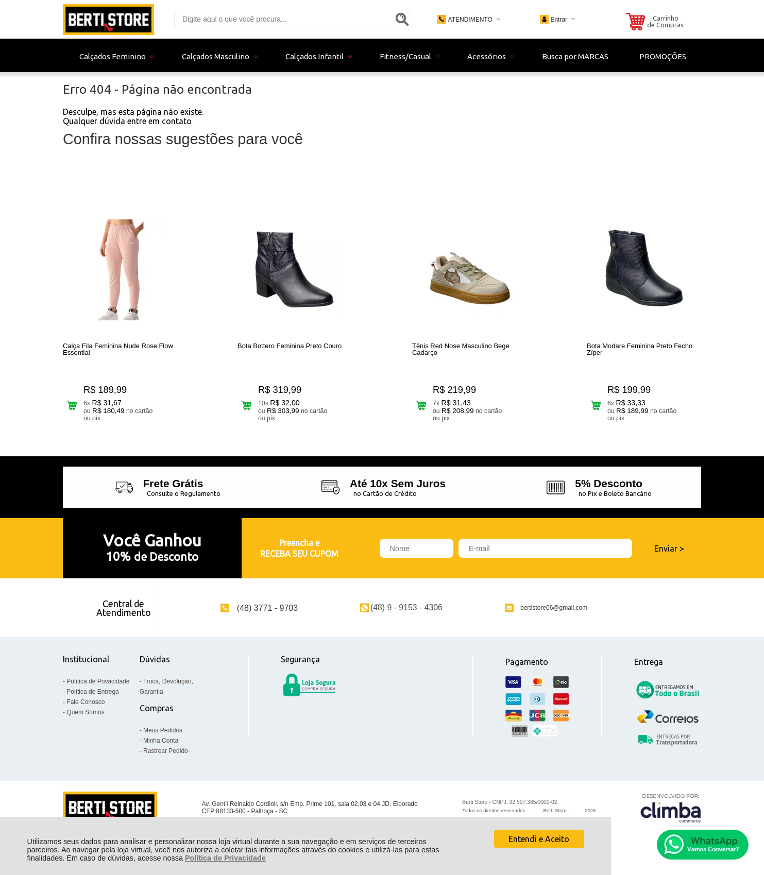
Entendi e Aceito (538, 839)
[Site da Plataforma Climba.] (670, 808)
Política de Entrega (92, 691)
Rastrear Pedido (165, 750)
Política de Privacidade (225, 858)
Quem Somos (85, 712)
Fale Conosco (85, 702)
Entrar (558, 19)
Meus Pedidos (162, 730)
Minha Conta (160, 740)
